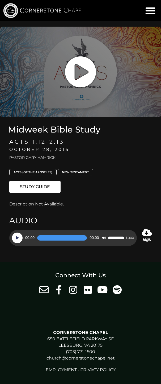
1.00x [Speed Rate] (130, 238)
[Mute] (103, 238)
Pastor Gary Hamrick (32, 157)
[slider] (62, 238)
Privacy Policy (98, 369)
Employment (61, 369)
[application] (73, 238)
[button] (150, 11)
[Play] (17, 238)
